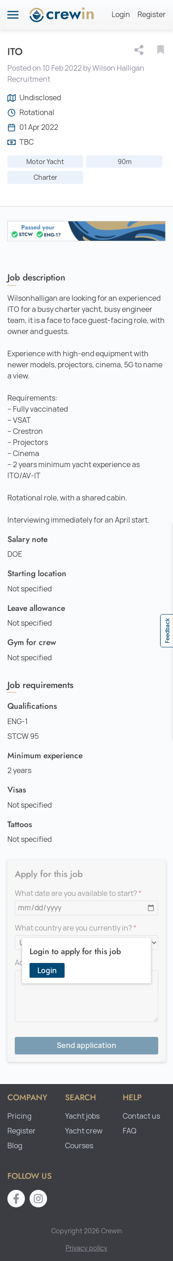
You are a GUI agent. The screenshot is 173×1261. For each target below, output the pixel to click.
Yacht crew (83, 1131)
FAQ (130, 1131)
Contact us (141, 1116)
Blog (14, 1146)
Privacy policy (86, 1247)
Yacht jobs (82, 1116)
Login (121, 14)
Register (151, 14)
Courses (79, 1146)
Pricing (19, 1116)
